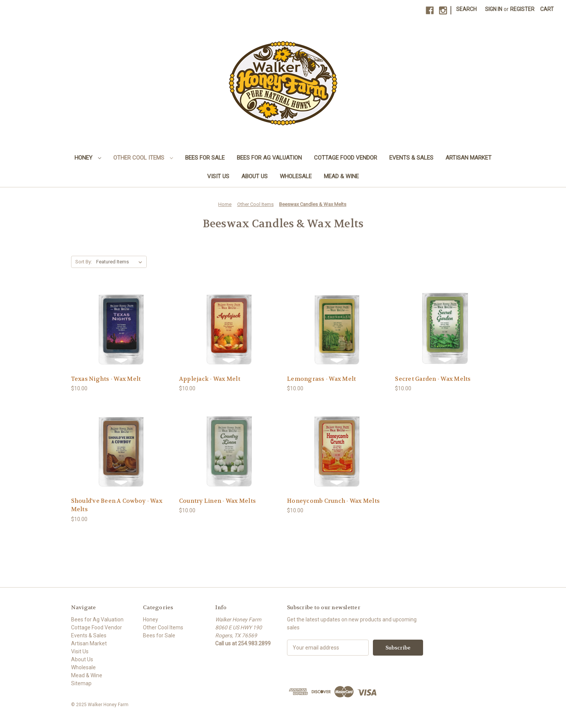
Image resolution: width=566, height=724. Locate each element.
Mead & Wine (341, 176)
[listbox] (120, 262)
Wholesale (296, 176)
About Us (254, 176)
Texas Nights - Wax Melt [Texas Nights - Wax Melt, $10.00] (106, 379)
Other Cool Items (143, 157)
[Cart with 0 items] (547, 9)
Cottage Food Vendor (345, 157)
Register (522, 9)
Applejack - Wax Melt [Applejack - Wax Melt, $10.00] (209, 379)
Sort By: (83, 262)
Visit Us (218, 176)
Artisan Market (468, 157)
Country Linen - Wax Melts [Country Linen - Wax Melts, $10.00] (217, 501)
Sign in (493, 9)
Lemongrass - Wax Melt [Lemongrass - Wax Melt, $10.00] (321, 379)
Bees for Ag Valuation (269, 157)
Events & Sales (411, 157)
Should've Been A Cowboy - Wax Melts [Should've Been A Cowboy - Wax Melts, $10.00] (116, 505)
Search (466, 9)
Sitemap (81, 683)
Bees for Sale (205, 157)
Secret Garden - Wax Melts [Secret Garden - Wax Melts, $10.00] (433, 379)
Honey (88, 157)
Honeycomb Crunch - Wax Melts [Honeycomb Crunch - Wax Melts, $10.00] (333, 501)
